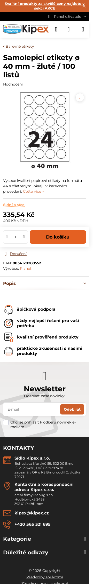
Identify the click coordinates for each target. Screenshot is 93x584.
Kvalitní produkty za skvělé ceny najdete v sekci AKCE (44, 6)
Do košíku (57, 237)
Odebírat (72, 409)
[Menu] (83, 29)
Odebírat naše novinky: (44, 396)
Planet (26, 268)
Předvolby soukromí (44, 577)
